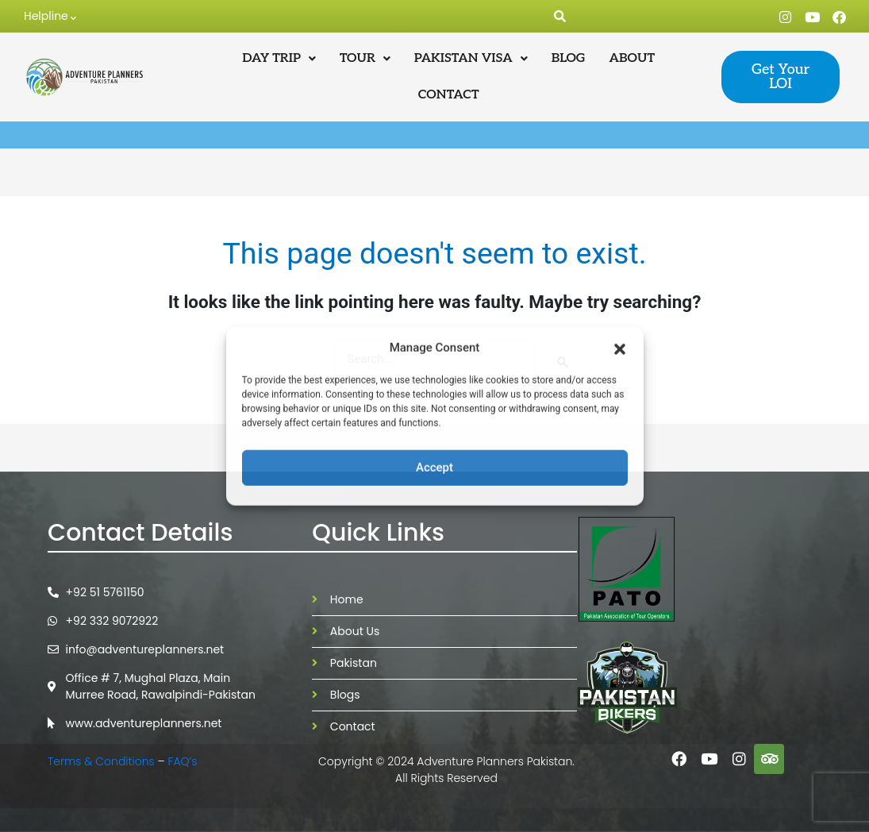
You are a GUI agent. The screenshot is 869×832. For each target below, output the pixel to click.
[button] (620, 348)
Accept (434, 467)
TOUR (365, 58)
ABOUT (632, 58)
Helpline (50, 16)
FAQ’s (184, 761)
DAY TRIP (279, 58)
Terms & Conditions (101, 761)
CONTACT (448, 94)
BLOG (569, 58)
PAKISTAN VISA (471, 58)
